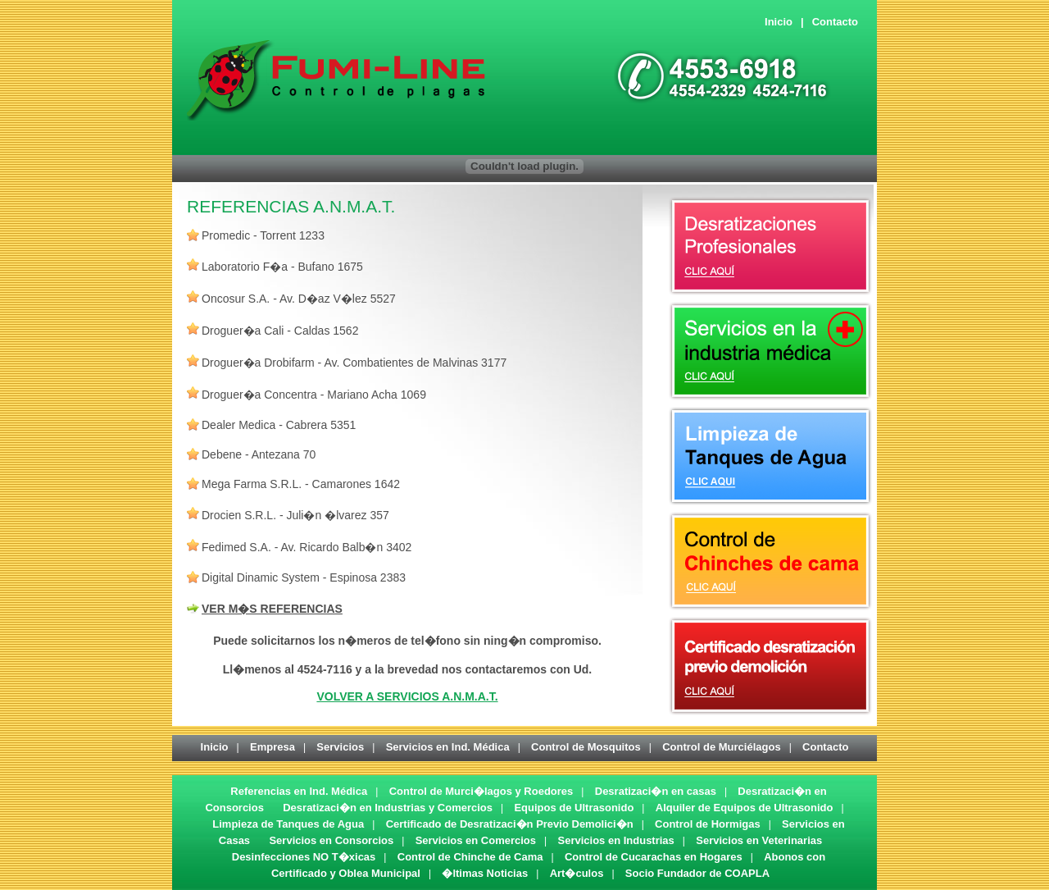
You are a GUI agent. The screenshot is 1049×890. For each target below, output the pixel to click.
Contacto (835, 22)
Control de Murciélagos (721, 747)
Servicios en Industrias (615, 840)
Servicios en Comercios (476, 840)
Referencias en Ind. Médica (298, 791)
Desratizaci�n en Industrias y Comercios (388, 807)
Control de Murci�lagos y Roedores (481, 791)
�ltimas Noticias (485, 873)
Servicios (340, 747)
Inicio (778, 22)
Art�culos (577, 873)
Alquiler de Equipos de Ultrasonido (744, 807)
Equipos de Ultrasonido (573, 807)
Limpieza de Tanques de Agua (288, 824)
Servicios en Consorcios (331, 840)
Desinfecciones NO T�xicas (304, 857)
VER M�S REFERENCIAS (272, 608)
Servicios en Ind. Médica (448, 747)
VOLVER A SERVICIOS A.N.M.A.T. (406, 696)
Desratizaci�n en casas (655, 791)
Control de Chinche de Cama (470, 857)
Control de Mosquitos (586, 747)
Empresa (272, 747)
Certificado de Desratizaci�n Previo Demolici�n (509, 824)
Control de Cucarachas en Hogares (653, 857)
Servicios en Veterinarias (759, 840)
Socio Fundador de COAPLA (697, 873)
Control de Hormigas (708, 824)
